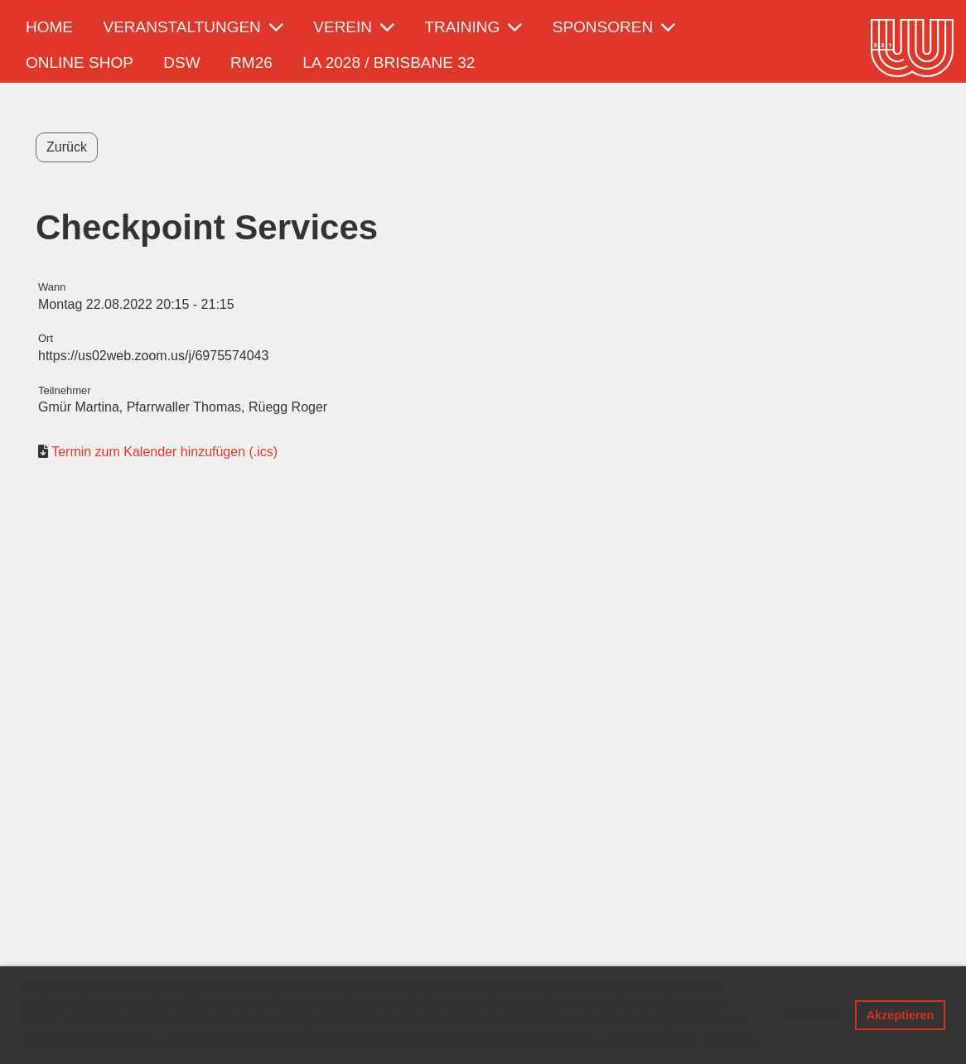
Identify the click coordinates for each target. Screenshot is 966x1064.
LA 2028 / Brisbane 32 (388, 62)
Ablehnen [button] (811, 1015)
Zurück (66, 147)
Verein (353, 27)
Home (49, 27)
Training (474, 27)
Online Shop (79, 62)
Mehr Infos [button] (730, 1040)
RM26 (251, 62)
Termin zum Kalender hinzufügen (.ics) (164, 452)
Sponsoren (614, 27)
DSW (181, 62)
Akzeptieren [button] (901, 1015)
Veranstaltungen (193, 27)
